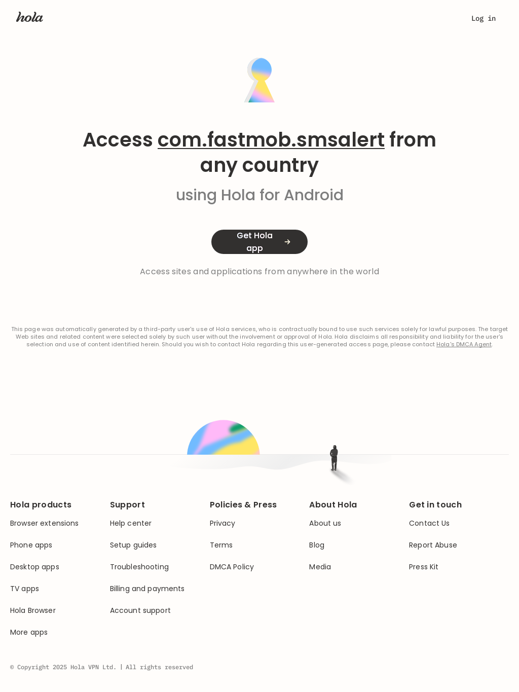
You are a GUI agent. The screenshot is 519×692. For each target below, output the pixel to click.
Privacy (223, 523)
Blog (316, 545)
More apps (29, 632)
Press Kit (423, 567)
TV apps (24, 589)
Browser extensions (44, 523)
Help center (131, 523)
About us (325, 523)
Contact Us (429, 523)
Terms (221, 545)
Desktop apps (34, 567)
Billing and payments (147, 589)
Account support (140, 610)
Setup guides (133, 545)
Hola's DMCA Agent (464, 344)
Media (320, 567)
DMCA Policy (232, 567)
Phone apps (31, 545)
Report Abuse (433, 545)
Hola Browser (33, 610)
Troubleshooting (139, 567)
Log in (483, 18)
